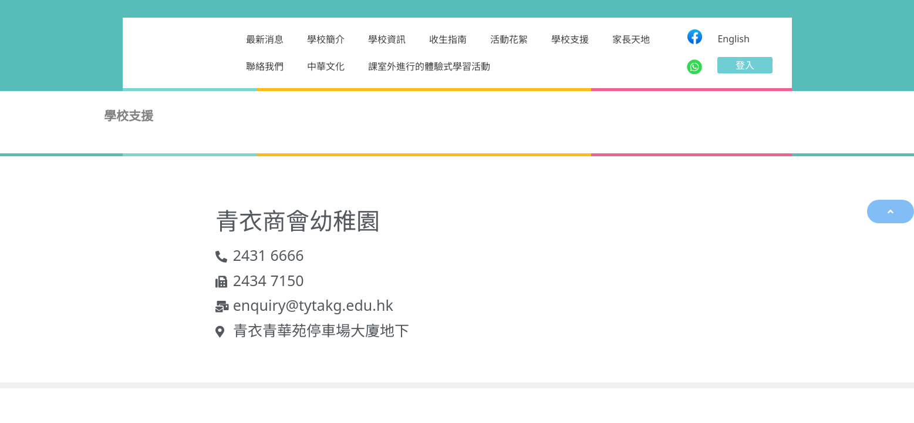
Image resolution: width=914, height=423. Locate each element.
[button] (745, 65)
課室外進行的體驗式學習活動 (429, 66)
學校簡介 (326, 39)
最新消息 (265, 39)
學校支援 (570, 39)
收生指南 (448, 39)
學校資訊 (387, 39)
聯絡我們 (265, 66)
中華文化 (326, 66)
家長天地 (631, 39)
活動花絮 (509, 39)
